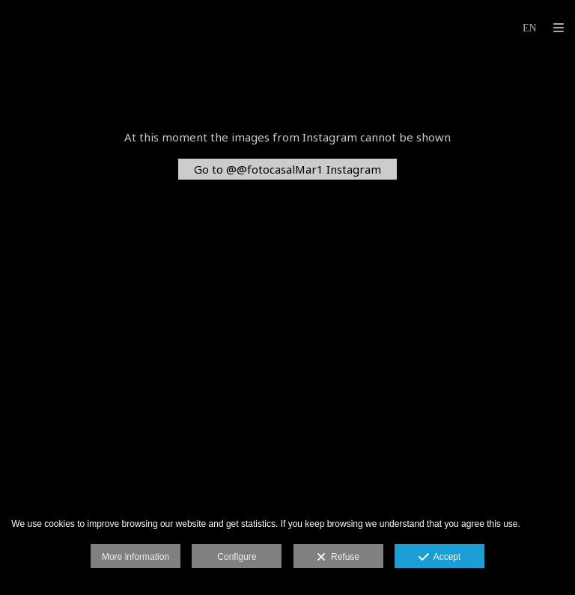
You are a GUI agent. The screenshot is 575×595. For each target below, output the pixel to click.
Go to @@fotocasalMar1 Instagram (287, 169)
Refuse (338, 558)
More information (135, 557)
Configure (236, 557)
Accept (440, 558)
